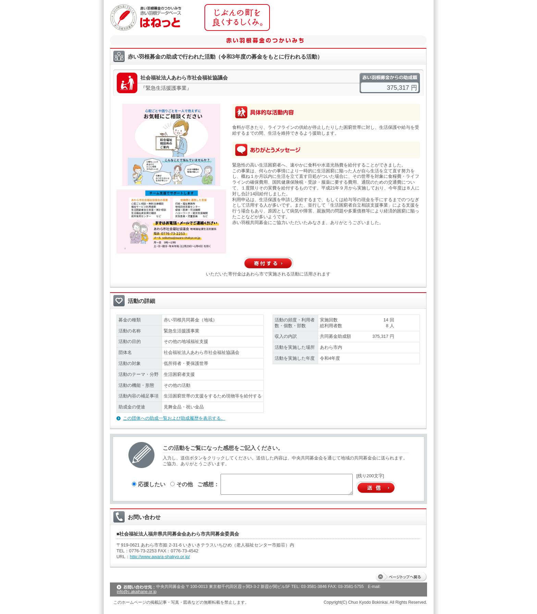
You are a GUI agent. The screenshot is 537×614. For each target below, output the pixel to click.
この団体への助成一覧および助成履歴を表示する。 (174, 418)
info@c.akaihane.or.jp (137, 591)
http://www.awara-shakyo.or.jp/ (160, 556)
